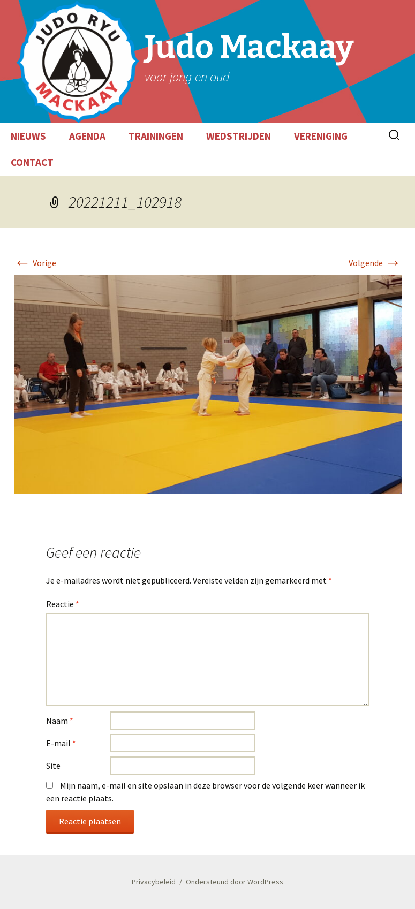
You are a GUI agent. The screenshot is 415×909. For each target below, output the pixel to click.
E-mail (61, 743)
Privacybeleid (154, 882)
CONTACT (32, 162)
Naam (59, 720)
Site (53, 765)
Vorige (35, 262)
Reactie (62, 604)
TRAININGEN (156, 136)
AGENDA (87, 136)
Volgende (375, 262)
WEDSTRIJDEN (238, 136)
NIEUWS (28, 136)
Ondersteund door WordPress (234, 882)
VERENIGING (321, 136)
